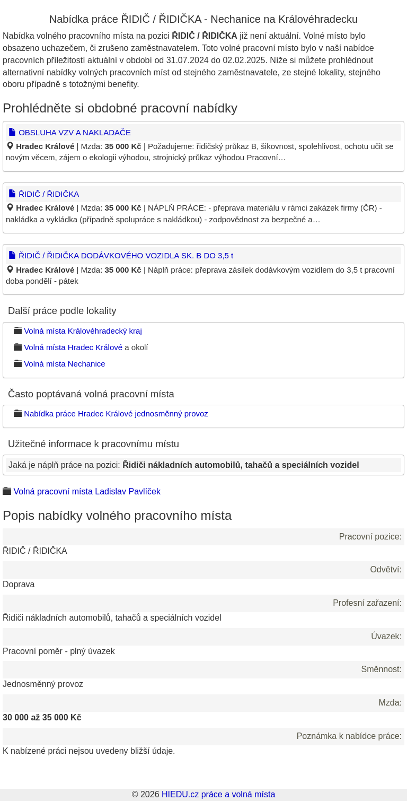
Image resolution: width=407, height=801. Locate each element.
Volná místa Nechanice (64, 363)
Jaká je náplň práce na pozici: (183, 464)
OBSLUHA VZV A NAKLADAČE (69, 132)
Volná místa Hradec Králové (73, 347)
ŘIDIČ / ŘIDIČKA (43, 193)
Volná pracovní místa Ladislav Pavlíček (86, 491)
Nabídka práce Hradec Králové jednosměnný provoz (116, 413)
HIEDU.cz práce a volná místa (218, 794)
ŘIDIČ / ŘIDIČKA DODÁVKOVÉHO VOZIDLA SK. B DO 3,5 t (120, 255)
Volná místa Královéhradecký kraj (83, 330)
